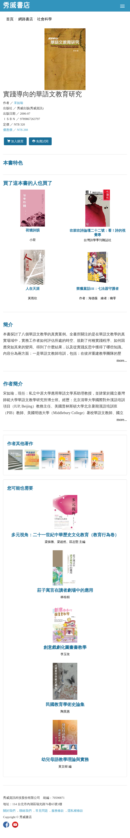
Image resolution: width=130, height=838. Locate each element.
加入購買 (15, 141)
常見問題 (41, 810)
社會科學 (44, 19)
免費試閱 (40, 141)
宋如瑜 (18, 103)
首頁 (10, 19)
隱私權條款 (75, 810)
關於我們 (9, 810)
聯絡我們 (25, 810)
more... (122, 360)
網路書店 (25, 19)
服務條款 (57, 810)
